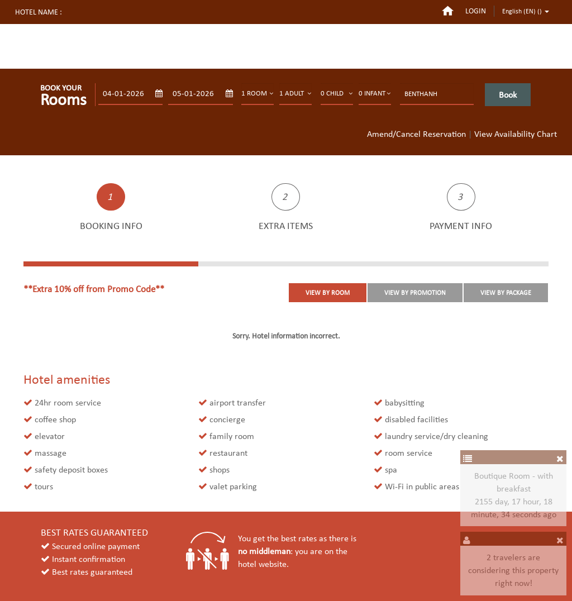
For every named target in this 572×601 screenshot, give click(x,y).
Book (508, 94)
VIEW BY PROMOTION (415, 293)
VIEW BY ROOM (328, 293)
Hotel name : (38, 12)
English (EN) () (525, 11)
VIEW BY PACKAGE (505, 293)
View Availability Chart (515, 133)
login (475, 11)
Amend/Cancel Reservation (416, 133)
